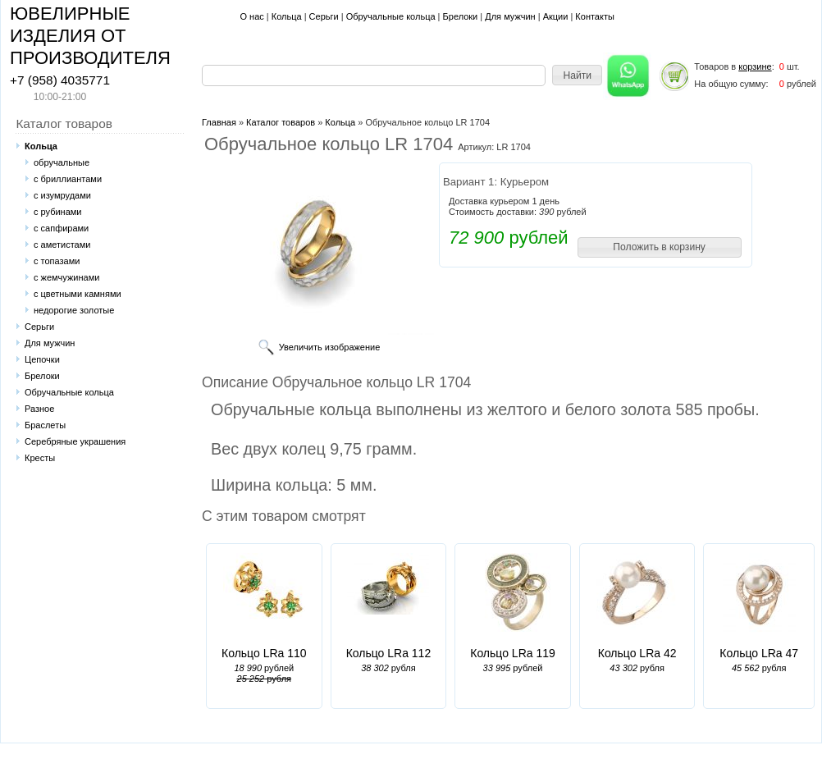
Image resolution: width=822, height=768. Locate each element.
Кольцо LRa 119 (512, 653)
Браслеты (45, 425)
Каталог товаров (280, 122)
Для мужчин (510, 16)
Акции (556, 16)
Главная (219, 122)
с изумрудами (62, 195)
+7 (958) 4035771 (60, 80)
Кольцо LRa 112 (389, 653)
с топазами (57, 261)
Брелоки (460, 16)
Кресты (40, 458)
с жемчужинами (66, 277)
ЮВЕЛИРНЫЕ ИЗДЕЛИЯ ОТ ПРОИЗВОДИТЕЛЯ (90, 35)
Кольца (287, 16)
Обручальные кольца (391, 16)
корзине (754, 66)
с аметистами (62, 244)
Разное (39, 409)
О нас (251, 16)
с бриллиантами (68, 179)
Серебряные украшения (75, 441)
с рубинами (58, 212)
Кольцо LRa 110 (264, 653)
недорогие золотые (74, 310)
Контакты (594, 16)
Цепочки (42, 359)
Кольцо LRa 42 (637, 653)
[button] (577, 75)
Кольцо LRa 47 (758, 653)
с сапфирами (61, 228)
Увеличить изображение (330, 347)
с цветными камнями (77, 294)
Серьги (324, 16)
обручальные (61, 162)
